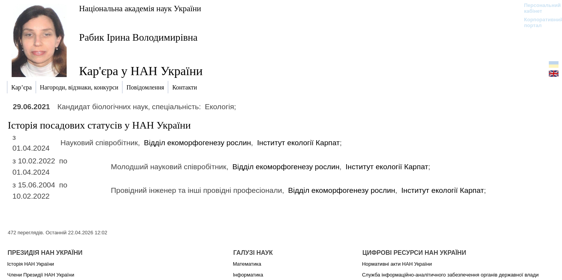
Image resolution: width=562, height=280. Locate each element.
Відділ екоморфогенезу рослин (197, 143)
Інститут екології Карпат (298, 143)
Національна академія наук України (140, 8)
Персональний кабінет (538, 8)
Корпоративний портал (538, 22)
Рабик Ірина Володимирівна (138, 37)
